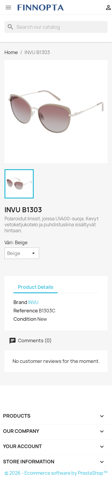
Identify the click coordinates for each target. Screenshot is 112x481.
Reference (25, 311)
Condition (24, 319)
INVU (33, 302)
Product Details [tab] (35, 287)
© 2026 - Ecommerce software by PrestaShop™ (56, 473)
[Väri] (21, 253)
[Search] (56, 27)
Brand (20, 302)
